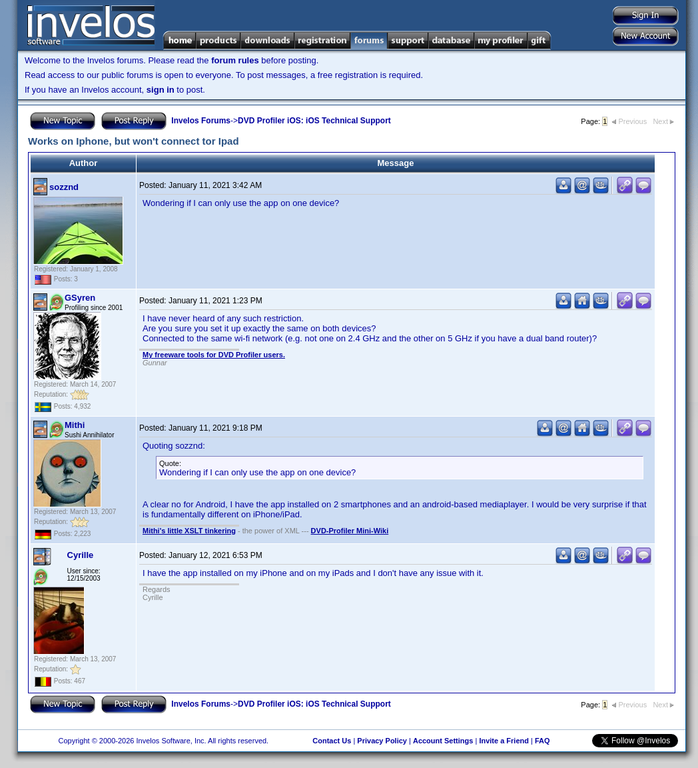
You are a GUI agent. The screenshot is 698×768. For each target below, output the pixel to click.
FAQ (542, 741)
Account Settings (443, 741)
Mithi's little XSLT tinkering (189, 531)
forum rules (235, 60)
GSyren (80, 298)
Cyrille (80, 555)
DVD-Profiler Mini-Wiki (350, 531)
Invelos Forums (200, 120)
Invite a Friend (504, 741)
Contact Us (331, 741)
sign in (160, 90)
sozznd (64, 187)
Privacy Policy (382, 741)
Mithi (75, 425)
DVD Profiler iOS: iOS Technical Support (314, 120)
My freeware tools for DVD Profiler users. (214, 355)
